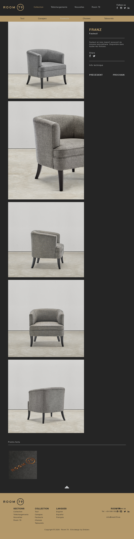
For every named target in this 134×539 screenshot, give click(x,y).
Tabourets (109, 19)
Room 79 (96, 7)
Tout (22, 19)
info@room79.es (113, 517)
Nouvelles (79, 7)
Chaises (87, 19)
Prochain (119, 75)
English (59, 512)
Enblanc (86, 530)
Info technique (96, 65)
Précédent (96, 75)
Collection (38, 7)
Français (60, 517)
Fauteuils (64, 19)
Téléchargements (59, 7)
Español (59, 515)
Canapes (42, 19)
